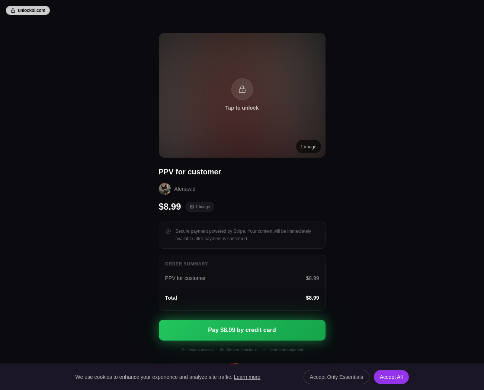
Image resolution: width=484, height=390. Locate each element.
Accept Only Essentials (336, 377)
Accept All (391, 377)
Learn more (247, 377)
